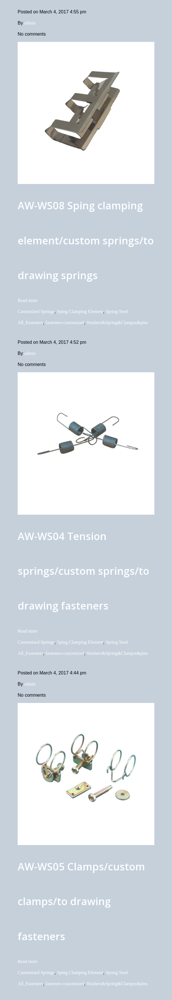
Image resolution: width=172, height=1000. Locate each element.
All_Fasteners (30, 322)
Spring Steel (117, 311)
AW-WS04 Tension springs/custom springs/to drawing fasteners (83, 571)
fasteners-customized (65, 322)
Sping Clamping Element (80, 311)
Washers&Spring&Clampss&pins (117, 322)
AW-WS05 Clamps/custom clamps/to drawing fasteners (81, 901)
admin (30, 23)
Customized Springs (36, 311)
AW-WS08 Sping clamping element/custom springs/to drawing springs (86, 240)
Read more (28, 300)
